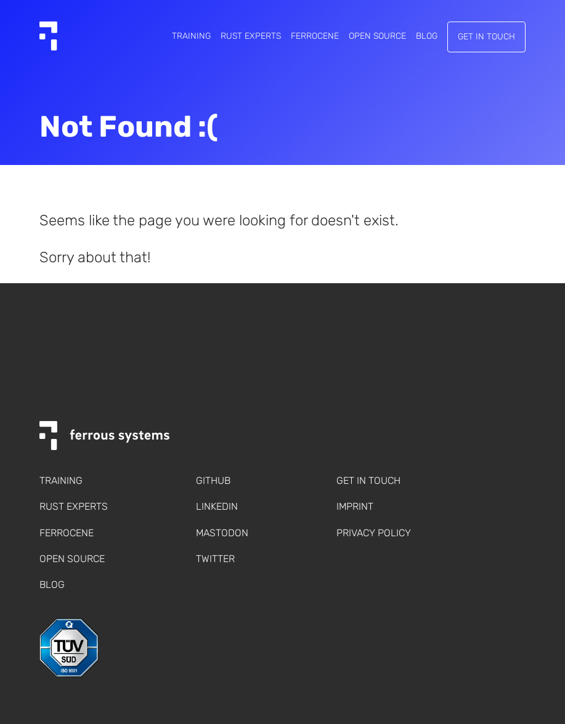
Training (191, 36)
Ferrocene (315, 36)
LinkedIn (217, 506)
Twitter (215, 559)
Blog (426, 36)
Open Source (377, 36)
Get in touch (486, 36)
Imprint (354, 506)
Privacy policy (373, 533)
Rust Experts (251, 36)
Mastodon (222, 533)
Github (213, 480)
